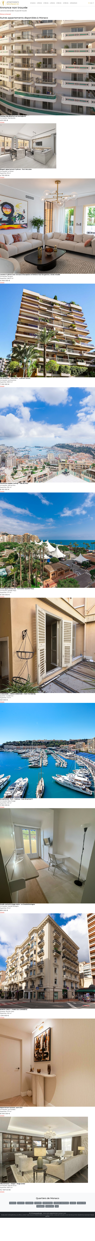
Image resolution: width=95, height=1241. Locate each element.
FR (89, 3)
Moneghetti (40, 1206)
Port (57, 1206)
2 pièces (39, 3)
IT (93, 3)
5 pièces (58, 3)
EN (91, 3)
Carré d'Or (21, 1203)
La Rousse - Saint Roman (61, 1203)
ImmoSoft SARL (37, 1213)
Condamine (29, 1203)
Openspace (73, 3)
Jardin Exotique (47, 1203)
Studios (33, 3)
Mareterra (13, 1203)
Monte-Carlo (49, 1206)
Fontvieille (38, 1203)
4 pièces (52, 3)
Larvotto (72, 1203)
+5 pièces (65, 3)
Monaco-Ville (81, 1203)
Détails (2, 122)
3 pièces (45, 3)
